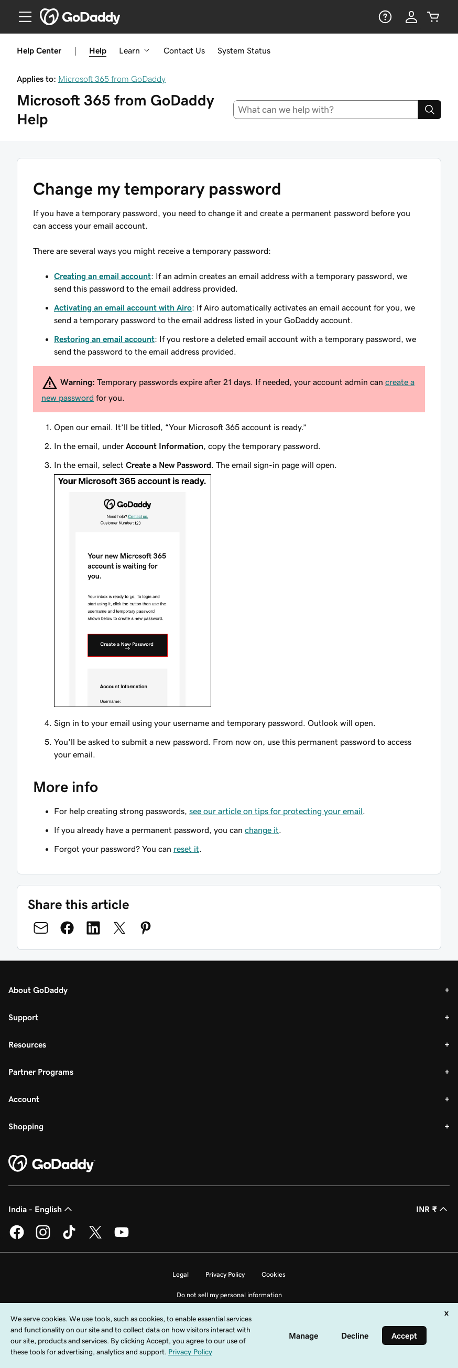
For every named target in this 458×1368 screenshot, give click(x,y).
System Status (243, 50)
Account (23, 1099)
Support (23, 1017)
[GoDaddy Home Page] (51, 1164)
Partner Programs (40, 1071)
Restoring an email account (104, 339)
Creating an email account (102, 276)
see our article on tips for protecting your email (276, 811)
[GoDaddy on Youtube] (121, 1237)
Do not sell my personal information (229, 1294)
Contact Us (184, 50)
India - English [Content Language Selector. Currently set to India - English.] (41, 1209)
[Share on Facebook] (67, 928)
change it (262, 830)
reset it (186, 849)
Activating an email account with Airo (123, 307)
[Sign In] (411, 17)
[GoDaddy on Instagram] (43, 1237)
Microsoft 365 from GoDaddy (112, 78)
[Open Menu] (21, 17)
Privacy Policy (225, 1274)
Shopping (25, 1126)
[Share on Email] (41, 928)
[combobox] (326, 109)
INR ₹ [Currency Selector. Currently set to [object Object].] (433, 1209)
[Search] (429, 109)
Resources (27, 1044)
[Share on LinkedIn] (93, 928)
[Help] (384, 17)
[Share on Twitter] (119, 928)
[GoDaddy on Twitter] (95, 1237)
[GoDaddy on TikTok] (69, 1237)
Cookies (273, 1274)
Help (97, 50)
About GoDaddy (38, 990)
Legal (180, 1274)
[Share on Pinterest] (146, 928)
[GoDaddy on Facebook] (16, 1237)
